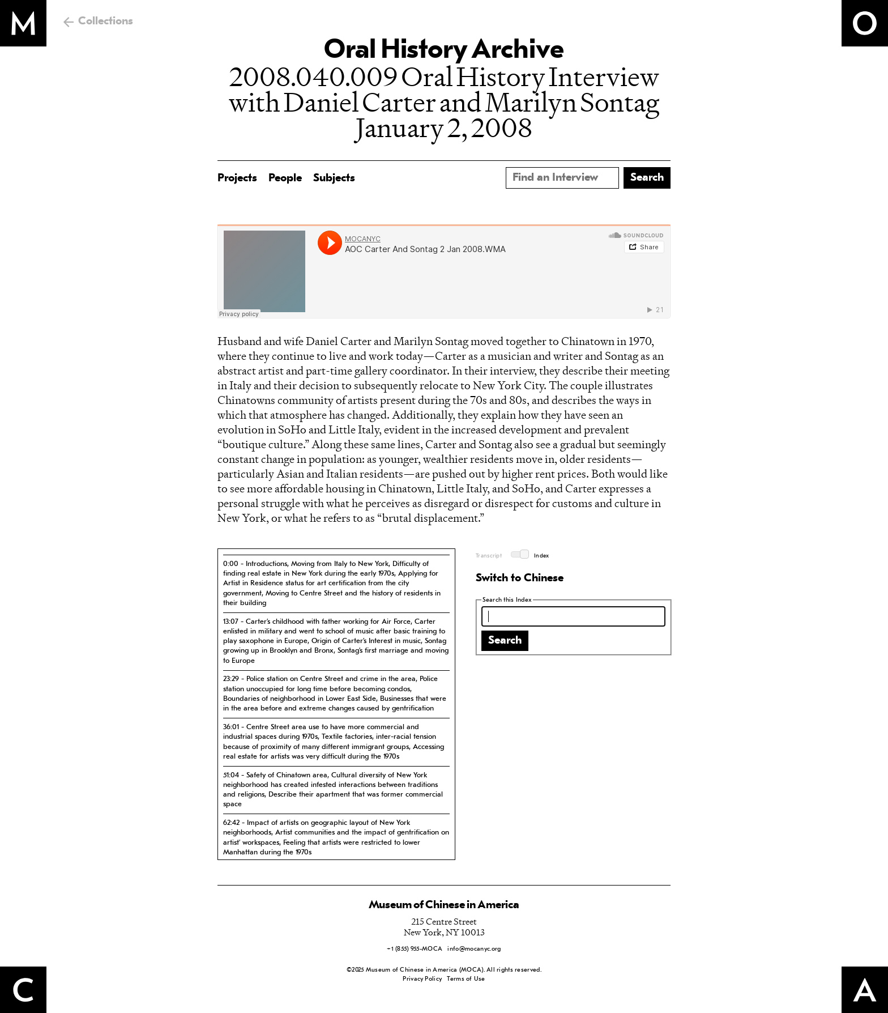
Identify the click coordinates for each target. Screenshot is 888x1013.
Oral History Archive (444, 51)
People (285, 178)
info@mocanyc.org (474, 949)
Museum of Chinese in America (444, 905)
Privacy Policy (422, 979)
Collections (105, 21)
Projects (237, 178)
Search (505, 640)
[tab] (336, 583)
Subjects (334, 178)
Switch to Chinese (519, 578)
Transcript (489, 556)
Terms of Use (466, 979)
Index (541, 556)
